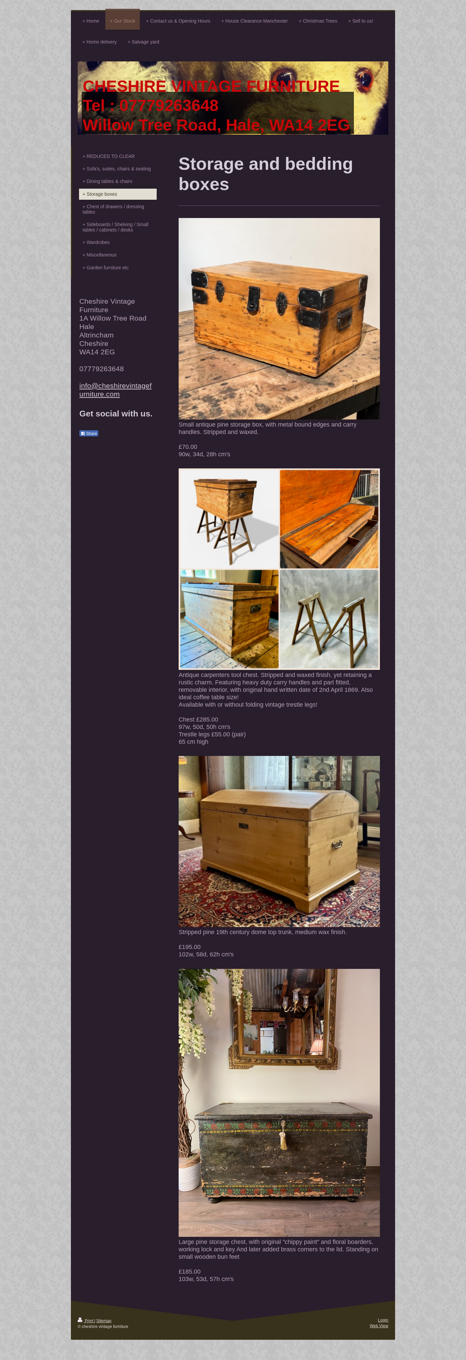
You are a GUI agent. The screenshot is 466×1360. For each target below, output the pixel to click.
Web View (379, 1325)
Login (383, 1320)
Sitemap (103, 1320)
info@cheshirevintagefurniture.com (115, 390)
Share (89, 433)
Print (86, 1320)
